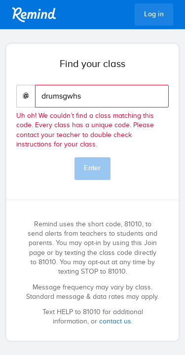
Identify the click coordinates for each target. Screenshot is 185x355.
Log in (154, 14)
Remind (34, 14)
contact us (115, 321)
